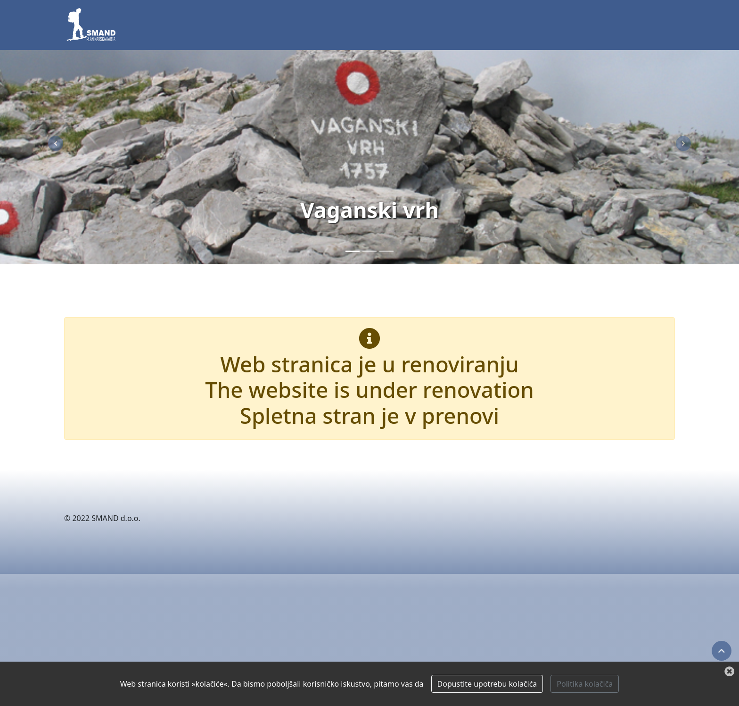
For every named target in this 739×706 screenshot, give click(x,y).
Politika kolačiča (585, 684)
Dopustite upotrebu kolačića (487, 684)
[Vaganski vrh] (352, 251)
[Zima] (386, 251)
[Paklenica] (369, 251)
